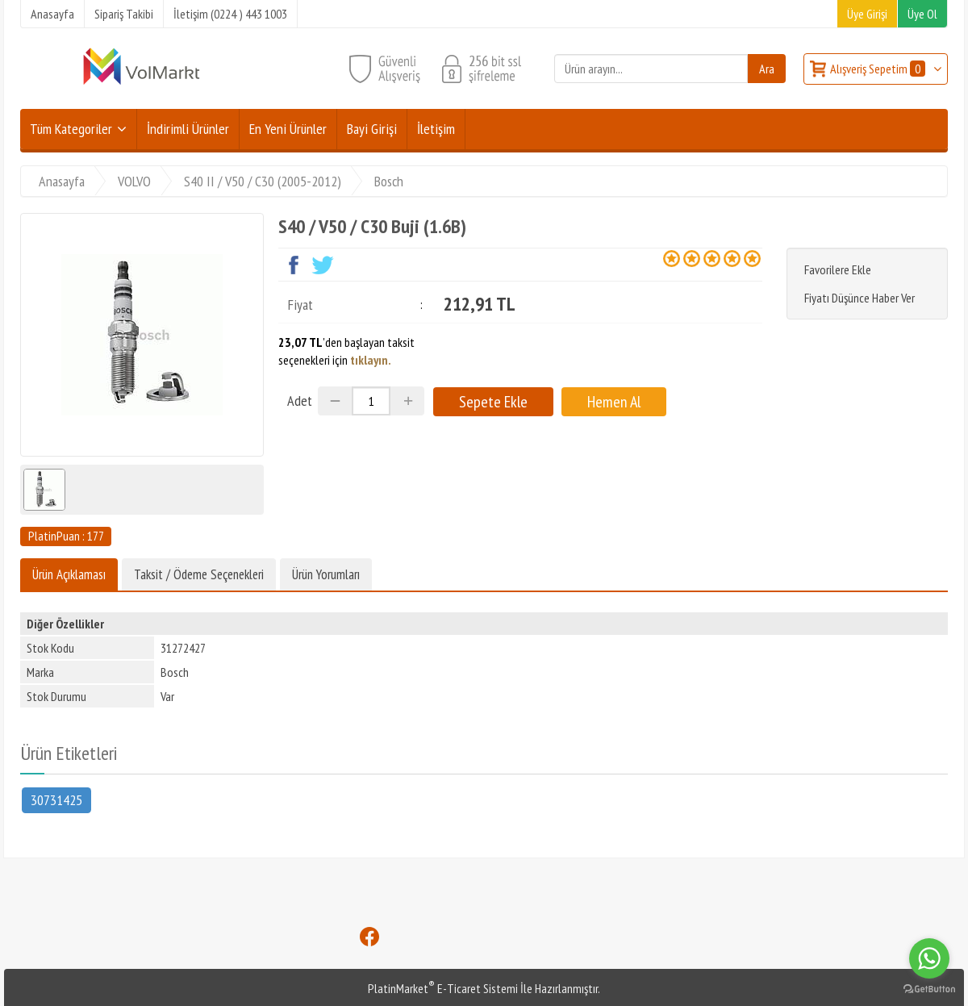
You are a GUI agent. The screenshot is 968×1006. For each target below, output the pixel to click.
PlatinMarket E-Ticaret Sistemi (443, 988)
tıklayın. (370, 360)
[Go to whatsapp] (929, 958)
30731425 (56, 799)
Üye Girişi (867, 14)
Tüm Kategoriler (71, 128)
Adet (299, 400)
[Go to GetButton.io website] (929, 989)
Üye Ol (922, 14)
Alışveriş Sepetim (879, 69)
